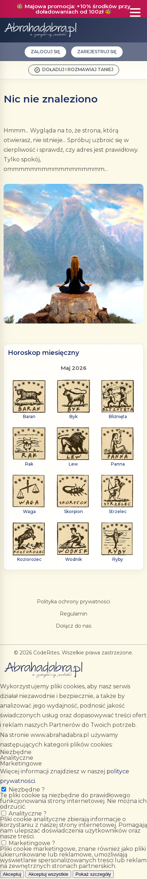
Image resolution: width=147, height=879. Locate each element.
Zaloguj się (45, 51)
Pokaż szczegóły (93, 874)
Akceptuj (12, 874)
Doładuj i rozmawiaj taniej (73, 70)
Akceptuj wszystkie (48, 874)
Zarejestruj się (97, 51)
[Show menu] (135, 12)
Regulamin (73, 613)
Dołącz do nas (73, 625)
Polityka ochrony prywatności (73, 601)
